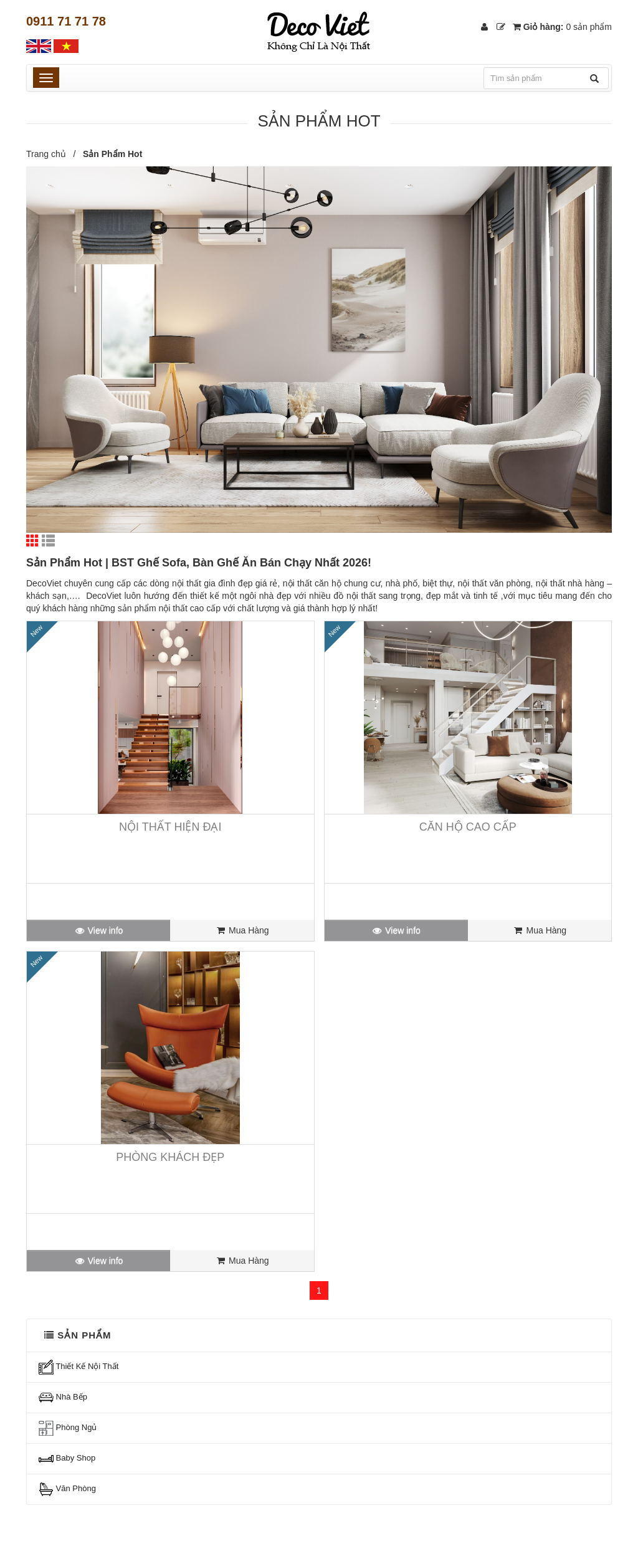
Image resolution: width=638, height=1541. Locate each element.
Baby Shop (67, 1458)
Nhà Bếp (63, 1397)
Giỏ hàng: (562, 27)
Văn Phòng (67, 1489)
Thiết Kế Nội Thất (78, 1367)
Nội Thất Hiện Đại (170, 827)
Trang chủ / (53, 154)
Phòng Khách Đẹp (170, 1157)
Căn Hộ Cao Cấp (468, 827)
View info (98, 930)
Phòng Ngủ (68, 1428)
